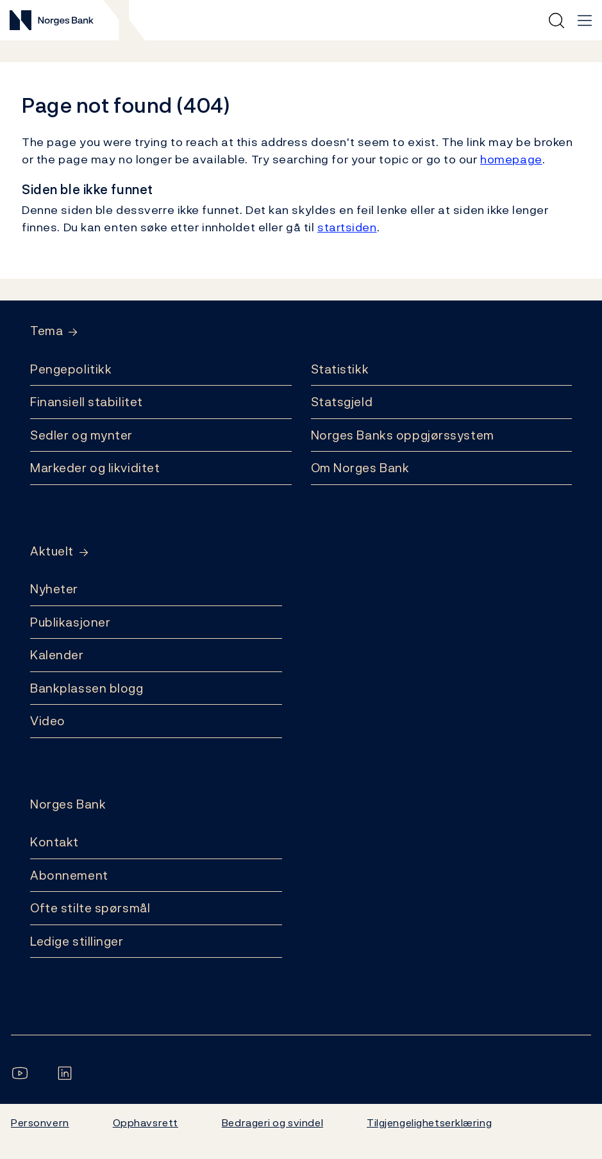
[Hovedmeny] (585, 20)
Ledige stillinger (77, 941)
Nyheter (54, 589)
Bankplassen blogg (87, 688)
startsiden (347, 227)
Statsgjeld (342, 402)
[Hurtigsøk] (556, 20)
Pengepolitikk (71, 369)
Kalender (57, 655)
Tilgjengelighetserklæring (429, 1122)
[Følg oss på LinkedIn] (67, 1073)
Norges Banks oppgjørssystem (402, 435)
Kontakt (54, 842)
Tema (46, 331)
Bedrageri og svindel (272, 1122)
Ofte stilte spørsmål (90, 908)
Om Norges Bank (360, 468)
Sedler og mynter (81, 435)
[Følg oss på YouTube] (22, 1073)
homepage (511, 159)
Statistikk (340, 369)
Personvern (40, 1122)
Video (47, 721)
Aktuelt (52, 551)
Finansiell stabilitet (86, 402)
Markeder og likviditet (95, 468)
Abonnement (69, 875)
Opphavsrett (145, 1122)
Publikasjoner (70, 622)
